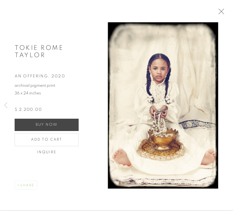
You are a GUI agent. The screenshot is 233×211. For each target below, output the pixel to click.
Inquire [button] (47, 154)
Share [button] (27, 187)
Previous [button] (6, 105)
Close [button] (222, 13)
